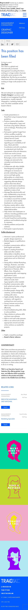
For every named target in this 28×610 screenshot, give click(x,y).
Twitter (5, 590)
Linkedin (6, 587)
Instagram (7, 593)
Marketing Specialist (8, 419)
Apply (5, 407)
